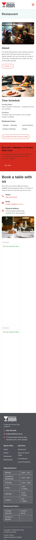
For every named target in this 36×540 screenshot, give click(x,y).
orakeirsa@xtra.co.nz (14, 204)
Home (6, 449)
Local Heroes (23, 458)
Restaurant (8, 456)
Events (6, 453)
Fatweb (19, 537)
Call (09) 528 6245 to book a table (15, 136)
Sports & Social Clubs (23, 454)
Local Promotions (24, 462)
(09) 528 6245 (11, 197)
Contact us (8, 66)
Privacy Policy (8, 535)
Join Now (7, 165)
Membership (8, 459)
